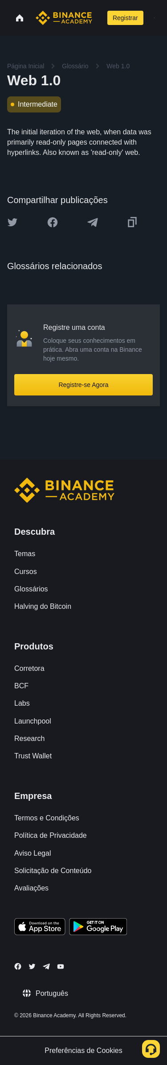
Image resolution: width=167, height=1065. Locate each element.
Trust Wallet (33, 756)
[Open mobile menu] (154, 18)
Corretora (29, 668)
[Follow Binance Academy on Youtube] (60, 966)
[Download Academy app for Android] (98, 928)
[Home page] (64, 18)
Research (29, 738)
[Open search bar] (98, 18)
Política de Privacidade (50, 835)
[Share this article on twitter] (12, 222)
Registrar (125, 17)
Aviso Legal (32, 853)
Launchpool (32, 721)
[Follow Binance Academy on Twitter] (32, 966)
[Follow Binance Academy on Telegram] (46, 966)
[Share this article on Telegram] (92, 222)
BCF (21, 686)
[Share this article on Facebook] (52, 222)
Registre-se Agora (83, 384)
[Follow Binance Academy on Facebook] (17, 966)
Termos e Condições (46, 818)
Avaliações (31, 888)
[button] (154, 17)
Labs (22, 703)
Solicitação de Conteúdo (52, 870)
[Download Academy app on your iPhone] (39, 928)
